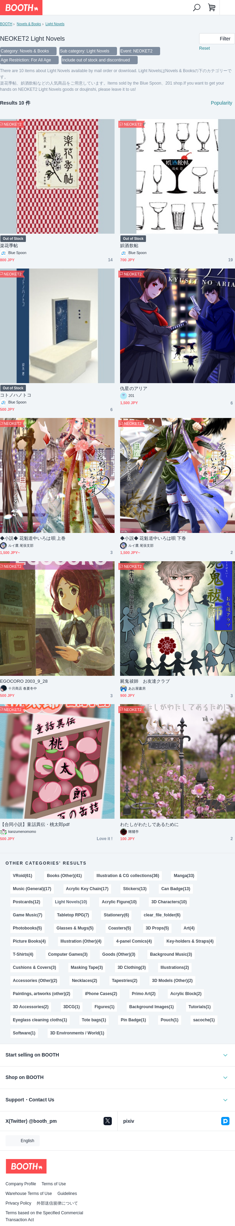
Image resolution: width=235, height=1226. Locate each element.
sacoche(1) (204, 1020)
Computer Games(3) (67, 954)
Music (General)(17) (32, 888)
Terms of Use (53, 1184)
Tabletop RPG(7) (73, 915)
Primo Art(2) (144, 993)
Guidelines (67, 1193)
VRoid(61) (22, 875)
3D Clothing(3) (132, 967)
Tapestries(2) (124, 980)
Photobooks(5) (27, 928)
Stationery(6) (116, 915)
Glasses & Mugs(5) (75, 928)
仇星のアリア (133, 388)
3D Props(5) (157, 928)
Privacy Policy (18, 1203)
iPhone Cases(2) (101, 993)
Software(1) (24, 1033)
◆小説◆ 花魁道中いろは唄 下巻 (153, 538)
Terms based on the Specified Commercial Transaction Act (44, 1216)
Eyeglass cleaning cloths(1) (40, 1020)
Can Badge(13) (175, 888)
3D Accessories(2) (30, 1006)
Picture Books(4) (29, 941)
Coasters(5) (119, 928)
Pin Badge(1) (133, 1020)
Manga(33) (184, 875)
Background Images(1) (151, 1006)
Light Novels (55, 24)
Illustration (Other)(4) (80, 941)
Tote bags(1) (94, 1020)
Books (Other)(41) (64, 875)
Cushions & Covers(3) (34, 967)
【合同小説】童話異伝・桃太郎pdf (34, 824)
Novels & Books (29, 24)
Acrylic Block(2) (185, 993)
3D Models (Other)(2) (172, 980)
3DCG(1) (71, 1006)
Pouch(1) (169, 1020)
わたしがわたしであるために (149, 824)
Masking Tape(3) (87, 967)
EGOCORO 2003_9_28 (24, 681)
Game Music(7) (27, 915)
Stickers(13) (135, 888)
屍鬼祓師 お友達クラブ (145, 681)
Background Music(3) (171, 954)
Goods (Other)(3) (118, 954)
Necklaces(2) (84, 980)
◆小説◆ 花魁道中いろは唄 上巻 (33, 538)
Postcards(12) (26, 901)
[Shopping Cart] (211, 7)
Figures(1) (105, 1006)
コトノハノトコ (16, 395)
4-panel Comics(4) (134, 941)
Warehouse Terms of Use (29, 1193)
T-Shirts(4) (23, 954)
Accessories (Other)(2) (35, 980)
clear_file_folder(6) (162, 915)
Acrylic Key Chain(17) (87, 888)
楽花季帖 (9, 245)
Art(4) (189, 928)
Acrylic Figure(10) (119, 901)
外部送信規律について (57, 1203)
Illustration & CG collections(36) (128, 875)
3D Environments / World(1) (77, 1033)
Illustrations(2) (174, 967)
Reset (204, 48)
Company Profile (21, 1184)
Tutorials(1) (199, 1006)
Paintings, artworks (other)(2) (41, 993)
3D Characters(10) (169, 901)
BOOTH (6, 24)
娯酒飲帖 (129, 245)
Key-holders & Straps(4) (190, 941)
